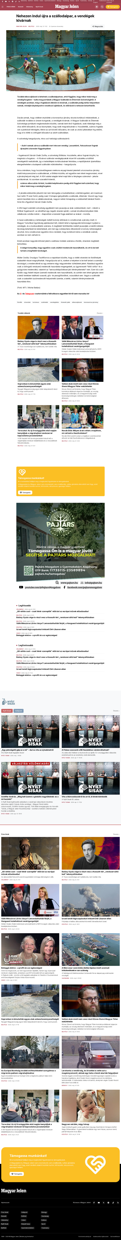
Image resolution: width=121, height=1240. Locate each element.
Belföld (31, 26)
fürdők (19, 302)
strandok (27, 302)
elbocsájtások (77, 302)
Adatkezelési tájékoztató (101, 1236)
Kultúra (44, 1220)
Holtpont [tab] (18, 711)
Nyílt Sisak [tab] (7, 711)
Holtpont (24, 1212)
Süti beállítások (115, 1236)
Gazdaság (45, 1216)
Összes (100, 313)
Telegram (29, 294)
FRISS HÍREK (11, 6)
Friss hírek (4, 1212)
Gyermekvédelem (27, 1228)
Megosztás (97, 26)
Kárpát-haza (25, 1224)
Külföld (23, 1216)
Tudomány (45, 1228)
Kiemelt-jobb (65, 302)
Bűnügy (44, 1212)
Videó (23, 1220)
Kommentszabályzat (85, 1236)
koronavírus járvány (91, 302)
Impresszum (5, 1202)
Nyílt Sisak (39, 6)
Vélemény (29, 6)
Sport (43, 1224)
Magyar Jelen (21, 26)
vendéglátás (54, 302)
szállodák (44, 302)
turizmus (36, 302)
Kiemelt (20, 6)
